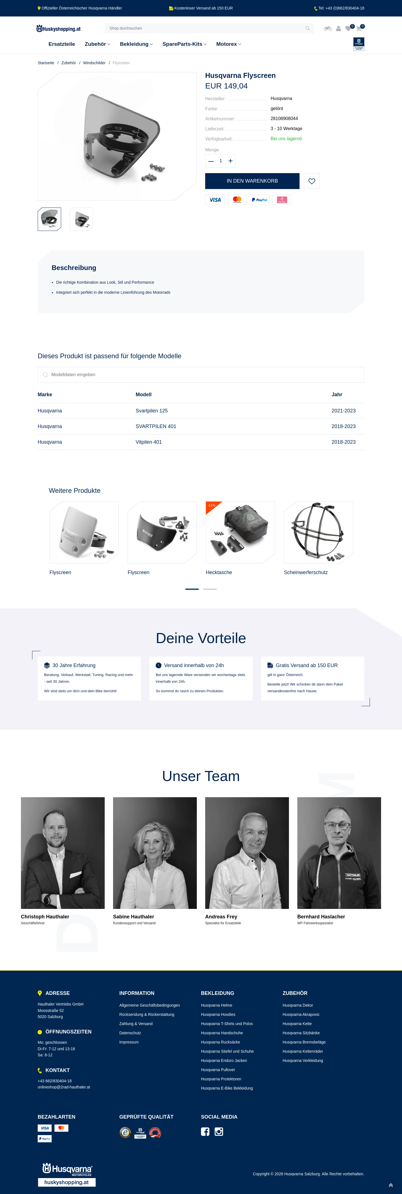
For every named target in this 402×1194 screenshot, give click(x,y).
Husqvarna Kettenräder (303, 1051)
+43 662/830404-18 (55, 1081)
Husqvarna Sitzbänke (301, 1033)
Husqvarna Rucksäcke (220, 1042)
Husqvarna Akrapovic (301, 1014)
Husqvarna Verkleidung (303, 1060)
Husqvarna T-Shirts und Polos (227, 1023)
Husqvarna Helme (216, 1005)
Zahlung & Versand (136, 1023)
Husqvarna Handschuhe (222, 1033)
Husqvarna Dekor (298, 1005)
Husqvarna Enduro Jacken (224, 1060)
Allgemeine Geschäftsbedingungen (149, 1005)
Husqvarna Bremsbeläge (304, 1042)
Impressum (129, 1042)
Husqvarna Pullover (218, 1070)
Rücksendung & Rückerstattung (146, 1014)
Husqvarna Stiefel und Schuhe (227, 1051)
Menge (212, 149)
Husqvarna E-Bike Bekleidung (227, 1088)
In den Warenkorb (252, 181)
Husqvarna (281, 98)
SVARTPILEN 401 (156, 426)
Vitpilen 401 (149, 442)
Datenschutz (130, 1033)
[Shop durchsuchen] (203, 28)
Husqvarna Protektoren (221, 1079)
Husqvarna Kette (297, 1023)
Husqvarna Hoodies (218, 1014)
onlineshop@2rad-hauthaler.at (64, 1087)
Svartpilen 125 (152, 411)
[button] (192, 589)
